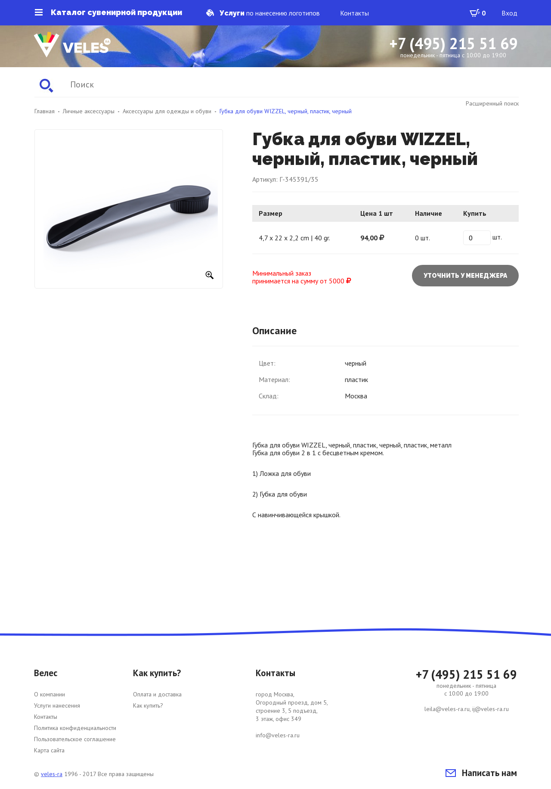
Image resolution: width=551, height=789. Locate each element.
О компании (49, 694)
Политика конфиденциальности (75, 728)
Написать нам (481, 773)
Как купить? (148, 705)
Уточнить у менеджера (465, 275)
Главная (44, 111)
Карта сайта (49, 750)
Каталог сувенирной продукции (108, 12)
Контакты (354, 13)
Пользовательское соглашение (75, 739)
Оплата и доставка (157, 694)
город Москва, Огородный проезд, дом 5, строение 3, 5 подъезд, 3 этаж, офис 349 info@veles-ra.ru (292, 714)
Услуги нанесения (57, 705)
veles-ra (51, 774)
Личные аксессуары (89, 111)
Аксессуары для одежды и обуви (167, 111)
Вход (509, 13)
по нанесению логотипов (263, 13)
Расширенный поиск (492, 103)
